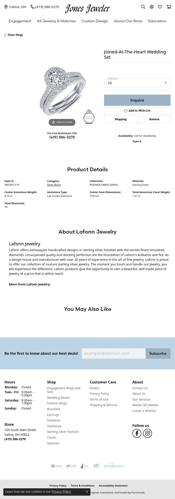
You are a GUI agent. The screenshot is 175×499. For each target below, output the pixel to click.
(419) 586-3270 (62, 137)
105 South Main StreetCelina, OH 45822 (20, 434)
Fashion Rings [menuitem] (57, 403)
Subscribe (158, 353)
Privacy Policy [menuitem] (99, 394)
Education (157, 21)
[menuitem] (56, 466)
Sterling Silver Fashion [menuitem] (63, 432)
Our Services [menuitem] (141, 399)
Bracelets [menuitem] (53, 409)
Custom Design (94, 21)
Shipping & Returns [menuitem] (103, 405)
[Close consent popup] (86, 492)
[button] (23, 382)
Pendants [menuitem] (53, 420)
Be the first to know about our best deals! (41, 353)
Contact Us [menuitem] (140, 388)
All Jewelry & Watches (56, 21)
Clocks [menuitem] (51, 438)
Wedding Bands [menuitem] (58, 398)
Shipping (121, 119)
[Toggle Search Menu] (143, 6)
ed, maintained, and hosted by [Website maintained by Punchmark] (113, 492)
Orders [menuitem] (95, 388)
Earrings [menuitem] (53, 415)
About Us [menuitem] (139, 394)
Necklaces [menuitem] (54, 426)
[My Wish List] (160, 6)
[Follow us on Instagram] (147, 433)
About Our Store (128, 21)
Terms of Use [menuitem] (99, 399)
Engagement (20, 21)
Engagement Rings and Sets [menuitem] (63, 390)
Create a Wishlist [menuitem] (144, 411)
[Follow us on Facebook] (136, 433)
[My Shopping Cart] (169, 6)
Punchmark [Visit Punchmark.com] (137, 492)
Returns (154, 119)
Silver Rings (15, 35)
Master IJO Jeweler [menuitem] (145, 405)
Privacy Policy (61, 491)
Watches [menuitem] (53, 443)
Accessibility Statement (113, 485)
